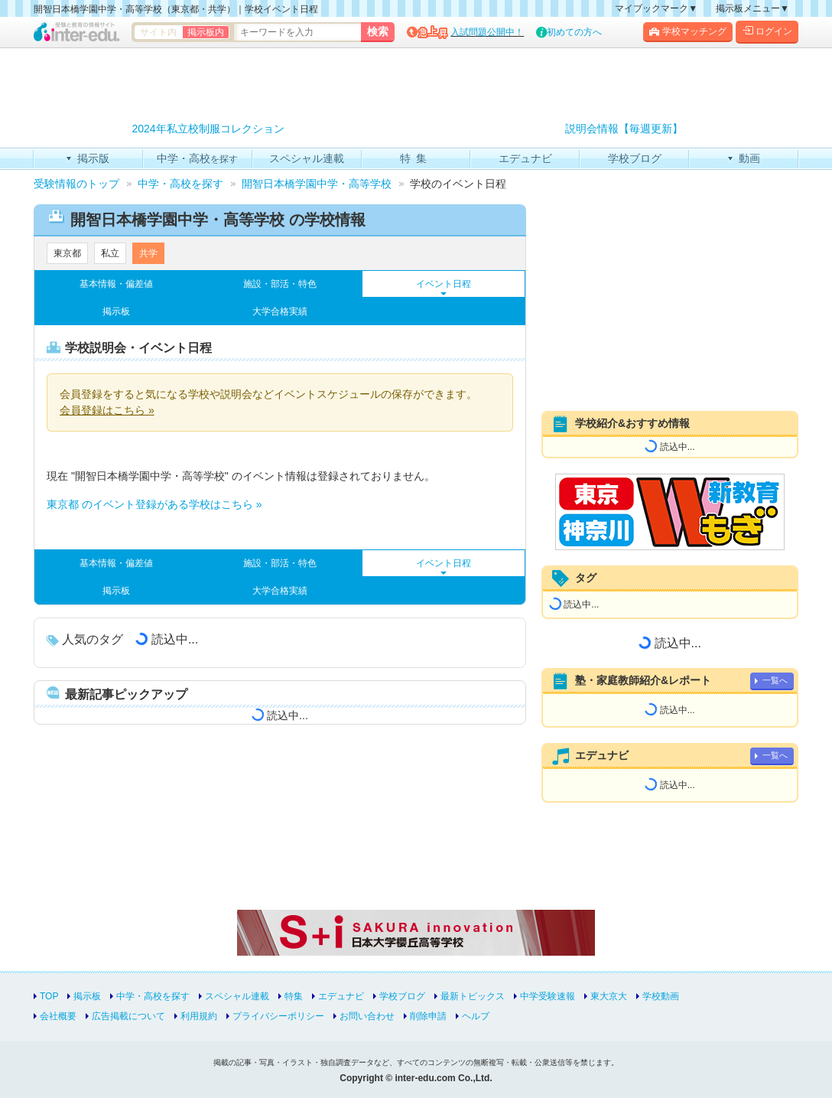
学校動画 (660, 996)
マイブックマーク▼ (656, 8)
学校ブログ (402, 996)
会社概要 (58, 1016)
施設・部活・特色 (280, 284)
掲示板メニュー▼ (752, 8)
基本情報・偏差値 (116, 284)
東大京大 (608, 996)
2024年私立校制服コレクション (208, 129)
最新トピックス (472, 996)
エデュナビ (341, 996)
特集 (293, 996)
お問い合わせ (367, 1016)
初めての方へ (574, 32)
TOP (49, 996)
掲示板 (116, 311)
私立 (110, 253)
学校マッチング (687, 31)
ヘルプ (475, 1016)
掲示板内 (205, 32)
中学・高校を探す (153, 996)
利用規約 (198, 1016)
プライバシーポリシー (278, 1016)
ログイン (767, 31)
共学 (148, 253)
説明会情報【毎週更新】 (624, 129)
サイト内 (158, 32)
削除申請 (428, 1016)
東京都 (67, 253)
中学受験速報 (547, 996)
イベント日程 (443, 284)
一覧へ (775, 680)
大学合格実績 (279, 311)
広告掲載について (128, 1016)
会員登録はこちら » (107, 410)
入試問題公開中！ (487, 32)
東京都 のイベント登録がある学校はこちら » (154, 504)
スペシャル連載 (237, 996)
